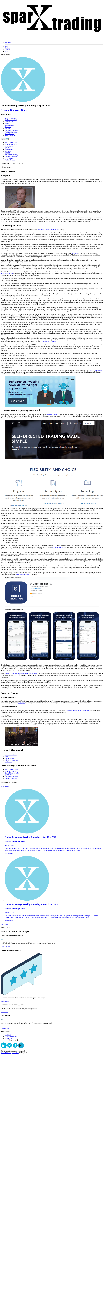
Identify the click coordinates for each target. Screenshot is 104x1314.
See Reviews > (5, 1001)
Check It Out (5, 1028)
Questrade (8, 127)
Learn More (4, 1012)
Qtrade (7, 123)
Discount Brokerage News (13, 110)
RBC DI (7, 128)
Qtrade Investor (9, 125)
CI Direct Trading (52, 414)
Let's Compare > (6, 946)
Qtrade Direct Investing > (13, 773)
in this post (21, 703)
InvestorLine (9, 121)
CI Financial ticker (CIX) (24, 574)
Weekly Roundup (10, 135)
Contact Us (8, 1038)
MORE (5, 139)
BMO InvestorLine (10, 118)
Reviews (7, 48)
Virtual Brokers (9, 134)
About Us (8, 1035)
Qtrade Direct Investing (49, 341)
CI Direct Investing (11, 120)
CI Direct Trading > (11, 771)
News (6, 51)
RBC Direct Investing (11, 130)
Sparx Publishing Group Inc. (10, 1053)
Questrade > (8, 775)
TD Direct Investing (11, 132)
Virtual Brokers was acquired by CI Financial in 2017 (21, 673)
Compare (7, 49)
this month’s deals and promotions (48, 229)
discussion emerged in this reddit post (77, 710)
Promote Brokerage (11, 1036)
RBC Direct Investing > (12, 776)
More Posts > (5, 786)
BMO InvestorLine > (11, 769)
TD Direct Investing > (11, 778)
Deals (6, 46)
